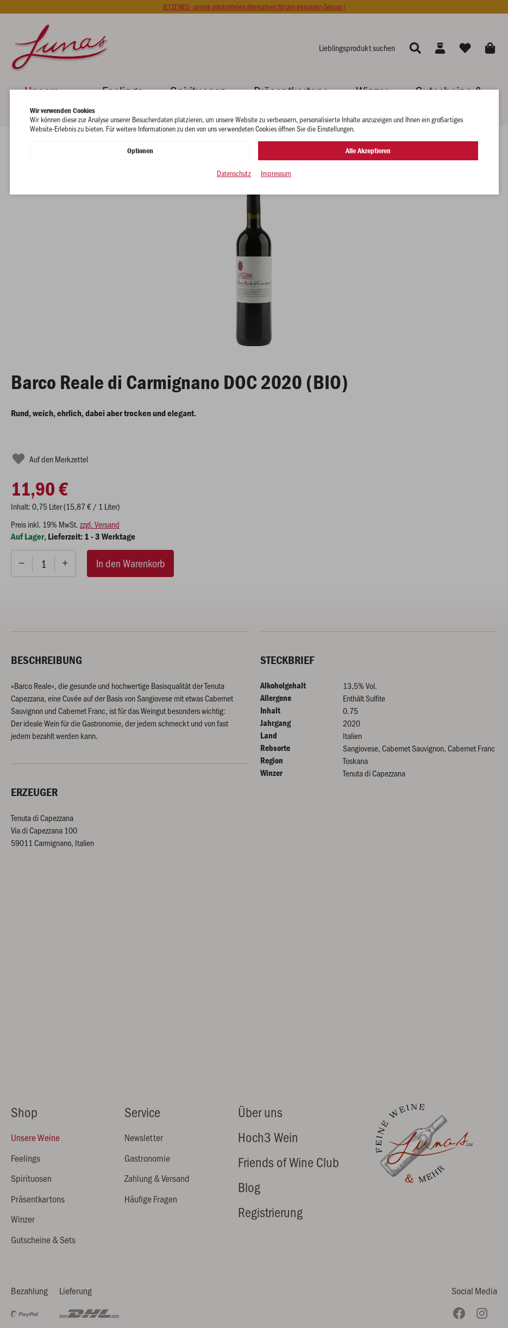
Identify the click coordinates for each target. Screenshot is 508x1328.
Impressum (276, 173)
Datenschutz (234, 173)
